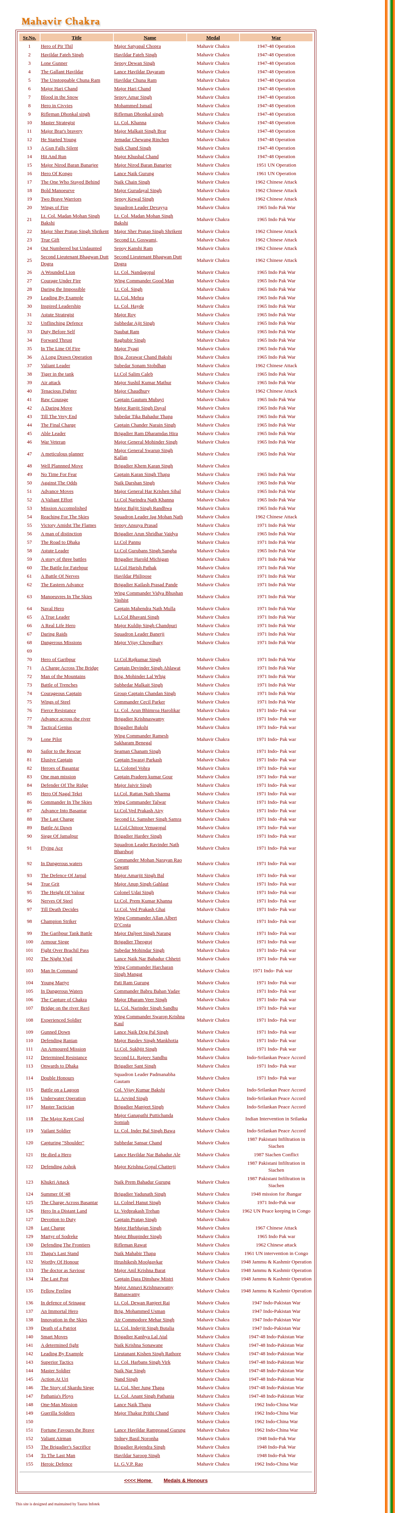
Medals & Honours (186, 1480)
